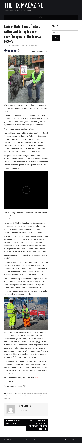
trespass (7, 399)
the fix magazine (28, 396)
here (36, 378)
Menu (41, 17)
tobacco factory (40, 396)
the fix (20, 396)
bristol (24, 393)
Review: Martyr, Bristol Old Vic (13, 422)
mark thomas (42, 393)
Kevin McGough (33, 45)
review (6, 396)
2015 (19, 393)
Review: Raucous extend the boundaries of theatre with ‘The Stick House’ (38, 425)
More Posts (23, 410)
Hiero (67, 440)
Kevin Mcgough (32, 393)
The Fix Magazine (23, 5)
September (13, 396)
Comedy (10, 393)
